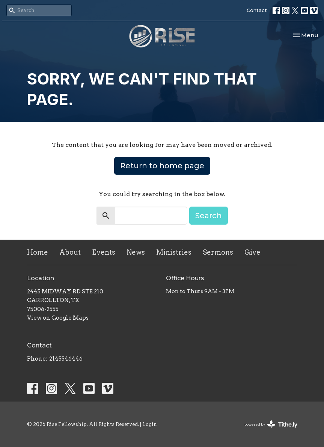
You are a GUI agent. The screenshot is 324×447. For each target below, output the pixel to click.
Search (208, 215)
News (136, 252)
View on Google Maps (58, 317)
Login (149, 424)
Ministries (173, 252)
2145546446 (66, 358)
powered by (270, 424)
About (70, 252)
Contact (257, 10)
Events (103, 252)
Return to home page (162, 165)
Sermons (218, 252)
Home (37, 252)
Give (252, 252)
